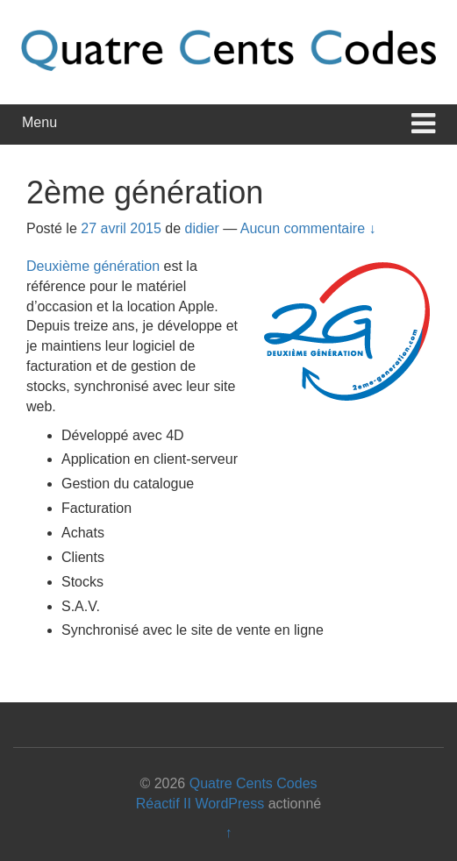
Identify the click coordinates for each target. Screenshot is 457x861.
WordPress (229, 803)
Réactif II (163, 803)
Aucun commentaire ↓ (308, 228)
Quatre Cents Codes (253, 783)
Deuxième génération (93, 266)
